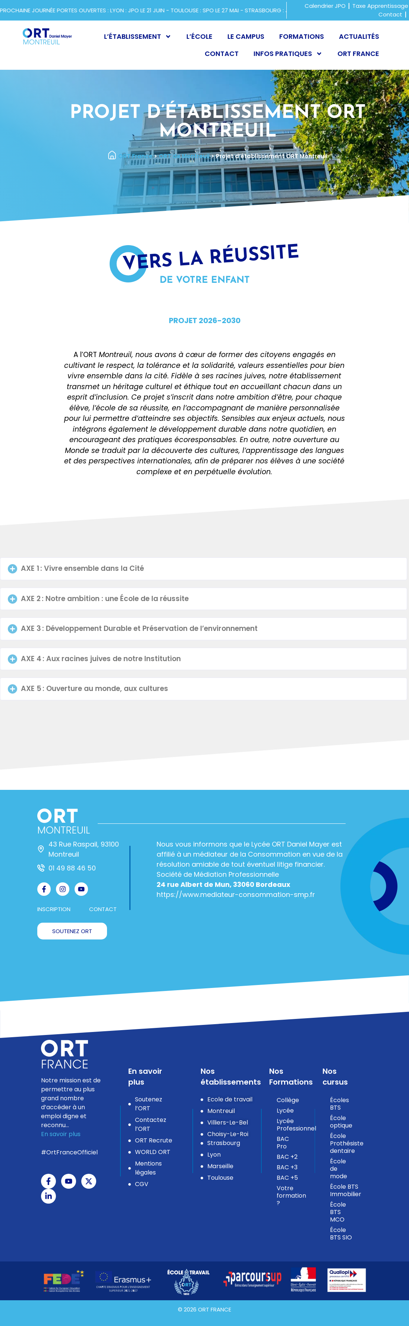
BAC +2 (287, 1157)
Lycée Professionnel (292, 1125)
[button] (203, 569)
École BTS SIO (341, 1234)
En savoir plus (61, 1134)
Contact (222, 53)
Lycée (285, 1110)
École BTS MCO (338, 1212)
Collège (288, 1100)
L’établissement (138, 36)
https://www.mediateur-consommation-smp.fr (236, 894)
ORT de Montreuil (184, 156)
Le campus (245, 36)
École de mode (338, 1168)
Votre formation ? (291, 1195)
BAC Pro (283, 1143)
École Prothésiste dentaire (345, 1143)
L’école (199, 36)
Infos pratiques (288, 54)
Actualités (359, 36)
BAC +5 (287, 1177)
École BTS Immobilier (345, 1190)
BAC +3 (287, 1167)
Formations (301, 36)
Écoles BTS (339, 1104)
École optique (341, 1122)
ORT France (358, 53)
